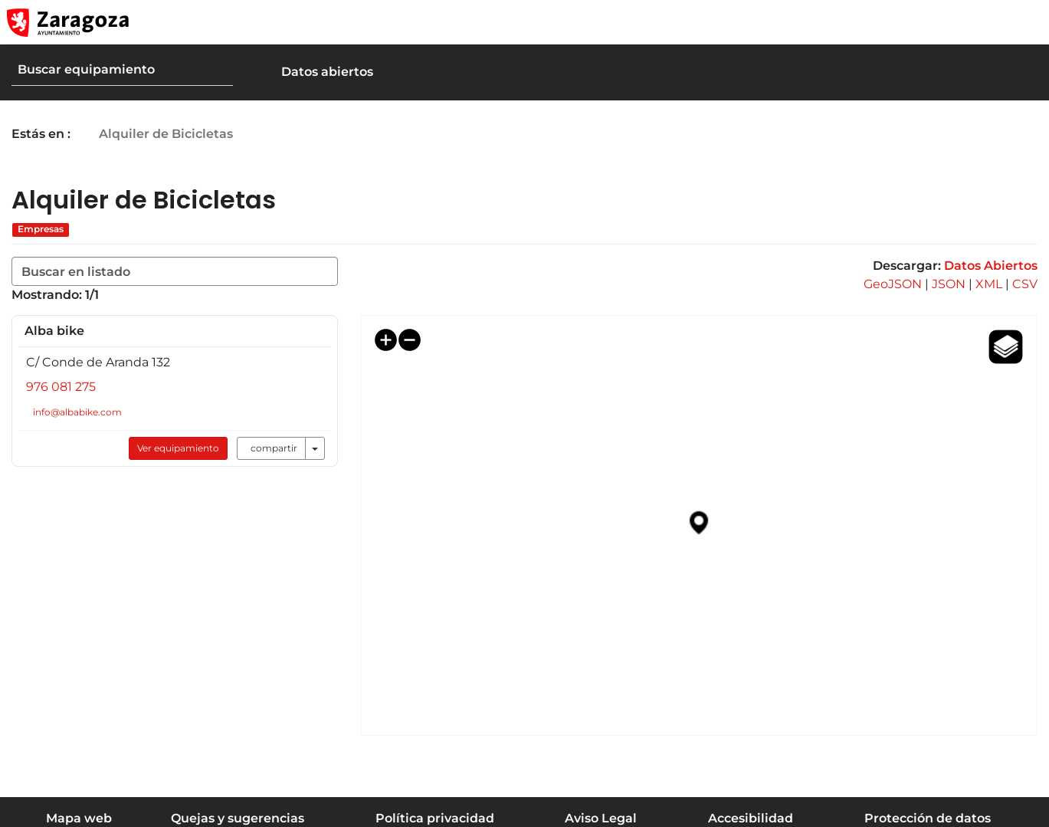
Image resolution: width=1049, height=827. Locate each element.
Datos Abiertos (991, 265)
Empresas (41, 229)
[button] (965, 22)
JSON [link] (948, 284)
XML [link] (988, 284)
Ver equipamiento (173, 448)
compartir (268, 448)
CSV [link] (1025, 284)
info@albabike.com (78, 412)
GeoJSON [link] (893, 284)
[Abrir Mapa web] (1026, 22)
